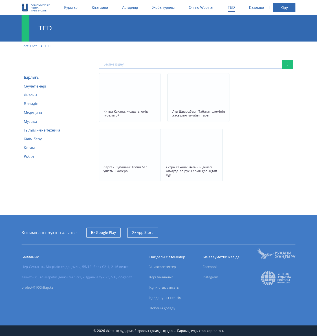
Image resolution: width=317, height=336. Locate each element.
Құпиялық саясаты (164, 287)
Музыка (30, 121)
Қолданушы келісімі (165, 297)
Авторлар (130, 7)
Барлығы (31, 77)
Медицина (33, 113)
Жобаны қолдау (162, 308)
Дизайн (30, 95)
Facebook (210, 266)
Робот (29, 156)
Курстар (70, 7)
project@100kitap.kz (37, 287)
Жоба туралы (163, 7)
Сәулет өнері (35, 86)
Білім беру (33, 139)
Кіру (284, 7)
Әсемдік (31, 104)
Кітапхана (100, 7)
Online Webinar (201, 7)
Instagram (210, 277)
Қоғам (29, 148)
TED (231, 7)
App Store (145, 232)
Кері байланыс (161, 277)
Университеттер (162, 266)
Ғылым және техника (42, 130)
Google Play (106, 232)
